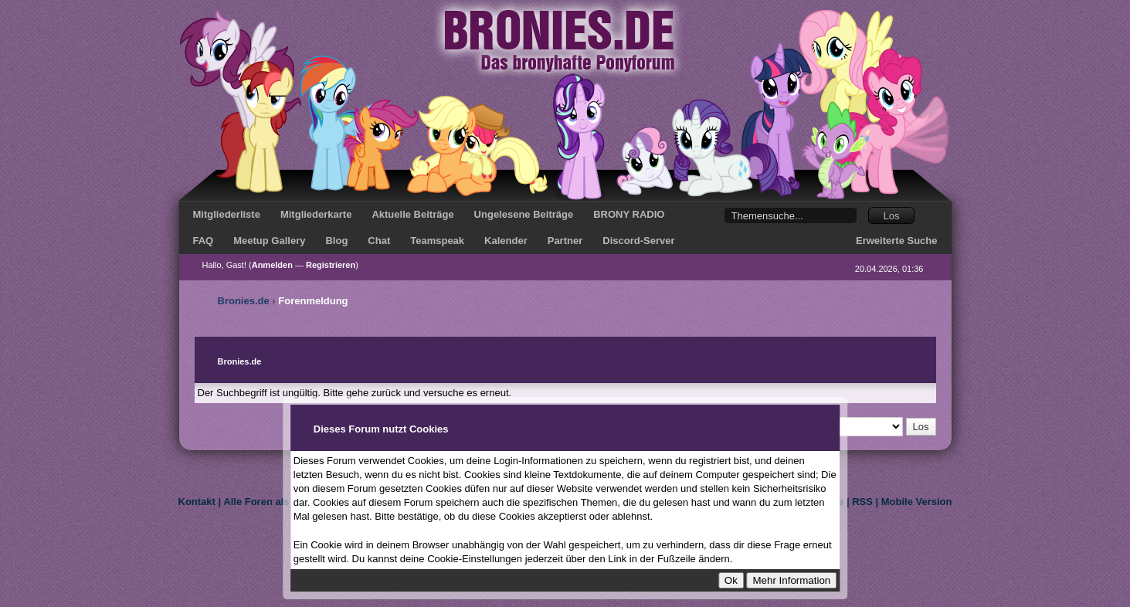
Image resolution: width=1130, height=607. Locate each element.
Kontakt (196, 501)
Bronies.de (244, 301)
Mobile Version (916, 501)
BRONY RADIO (628, 214)
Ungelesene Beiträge (524, 214)
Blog (336, 240)
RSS (862, 501)
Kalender (506, 240)
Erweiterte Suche (897, 240)
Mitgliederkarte (315, 214)
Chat (379, 240)
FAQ (203, 240)
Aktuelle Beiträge (412, 214)
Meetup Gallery (269, 240)
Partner (565, 240)
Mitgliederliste (226, 214)
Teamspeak (437, 240)
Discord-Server (638, 240)
